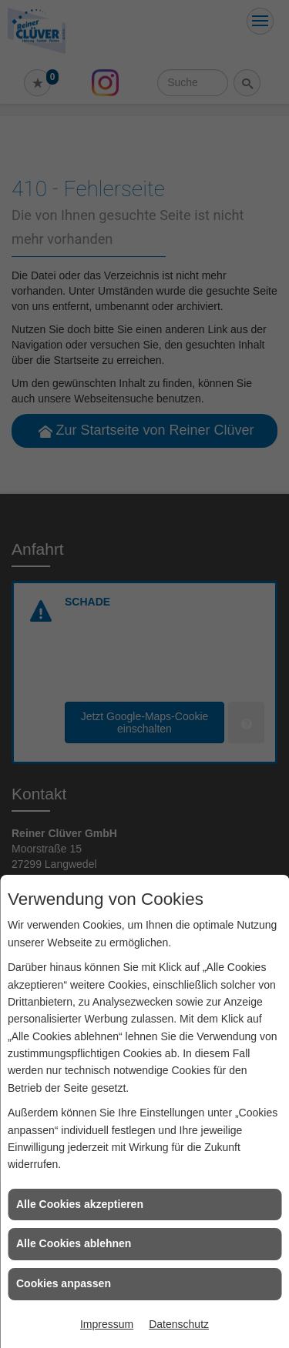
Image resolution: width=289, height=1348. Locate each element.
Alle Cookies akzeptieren (79, 1204)
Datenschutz (179, 1324)
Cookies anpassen (63, 1283)
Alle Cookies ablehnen (73, 1243)
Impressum (106, 1324)
